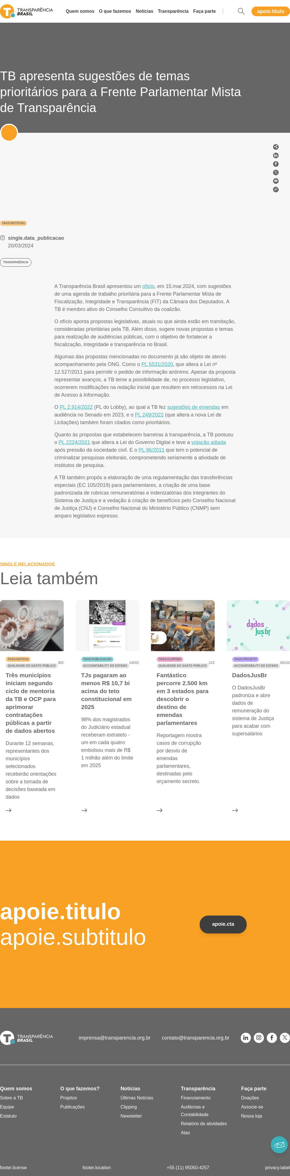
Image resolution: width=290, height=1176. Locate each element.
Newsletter (131, 1116)
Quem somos (80, 11)
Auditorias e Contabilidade (194, 1111)
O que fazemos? (80, 1088)
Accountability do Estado (105, 665)
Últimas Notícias (137, 1097)
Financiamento (195, 1097)
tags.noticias (13, 223)
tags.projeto (245, 659)
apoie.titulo (270, 11)
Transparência (173, 11)
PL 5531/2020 (157, 364)
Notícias (144, 11)
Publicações (72, 1107)
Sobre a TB (11, 1097)
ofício (148, 286)
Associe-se (252, 1107)
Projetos (68, 1097)
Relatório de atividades (204, 1123)
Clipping (129, 1107)
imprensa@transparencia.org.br (114, 1038)
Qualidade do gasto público (32, 665)
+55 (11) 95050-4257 (188, 1167)
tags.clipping (170, 659)
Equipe (7, 1107)
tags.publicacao (97, 659)
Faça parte (204, 11)
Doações (250, 1097)
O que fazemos (115, 11)
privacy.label (277, 1167)
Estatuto (8, 1116)
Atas (185, 1132)
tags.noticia (18, 659)
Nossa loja (251, 1116)
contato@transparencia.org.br (195, 1038)
